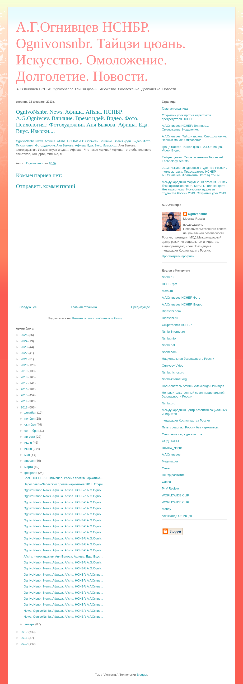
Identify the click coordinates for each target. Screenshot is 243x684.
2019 (24, 371)
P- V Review (170, 488)
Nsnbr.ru (167, 277)
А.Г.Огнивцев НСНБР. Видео (182, 304)
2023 (24, 347)
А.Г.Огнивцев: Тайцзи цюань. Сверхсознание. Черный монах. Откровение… (194, 138)
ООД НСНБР (171, 441)
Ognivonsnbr (197, 214)
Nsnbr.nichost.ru (173, 372)
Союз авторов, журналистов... (183, 434)
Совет (166, 468)
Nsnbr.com (169, 352)
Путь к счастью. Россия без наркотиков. (190, 427)
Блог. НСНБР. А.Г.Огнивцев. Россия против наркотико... (63, 478)
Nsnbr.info (169, 338)
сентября (31, 430)
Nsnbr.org (168, 403)
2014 (24, 401)
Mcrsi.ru (167, 291)
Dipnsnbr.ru (170, 318)
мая (27, 454)
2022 (24, 353)
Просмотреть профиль (178, 256)
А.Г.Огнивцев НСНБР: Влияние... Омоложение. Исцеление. (185, 127)
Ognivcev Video (172, 365)
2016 (24, 389)
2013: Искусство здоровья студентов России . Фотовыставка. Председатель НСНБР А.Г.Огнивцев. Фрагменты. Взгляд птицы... (194, 171)
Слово (166, 482)
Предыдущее (140, 307)
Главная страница (84, 307)
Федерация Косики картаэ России (186, 420)
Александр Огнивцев (177, 516)
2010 (24, 643)
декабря (30, 412)
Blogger (142, 674)
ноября (30, 418)
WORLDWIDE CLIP (175, 495)
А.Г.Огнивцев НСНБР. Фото (181, 297)
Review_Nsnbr (172, 448)
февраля (31, 473)
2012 (24, 632)
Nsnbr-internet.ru (173, 331)
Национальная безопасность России (188, 358)
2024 (24, 341)
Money (166, 509)
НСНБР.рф (169, 284)
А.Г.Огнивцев (171, 454)
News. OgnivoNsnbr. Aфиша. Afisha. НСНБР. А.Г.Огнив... (63, 610)
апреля (30, 460)
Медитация (170, 461)
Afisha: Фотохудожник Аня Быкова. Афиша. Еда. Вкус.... (63, 556)
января (29, 624)
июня (28, 449)
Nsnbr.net (168, 345)
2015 (24, 395)
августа (30, 436)
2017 (24, 383)
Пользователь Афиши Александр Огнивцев (193, 386)
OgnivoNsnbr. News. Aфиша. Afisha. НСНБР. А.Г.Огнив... (63, 574)
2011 (24, 638)
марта (29, 467)
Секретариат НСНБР (177, 325)
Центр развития (173, 475)
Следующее (28, 307)
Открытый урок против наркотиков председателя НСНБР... (186, 117)
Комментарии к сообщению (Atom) (97, 318)
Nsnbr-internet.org (174, 379)
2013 (24, 407)
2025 (24, 335)
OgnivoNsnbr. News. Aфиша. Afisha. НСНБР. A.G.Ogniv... (63, 490)
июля (28, 442)
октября (30, 424)
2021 (24, 359)
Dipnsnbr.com (171, 311)
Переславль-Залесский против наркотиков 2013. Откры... (64, 484)
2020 (24, 365)
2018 (24, 377)
